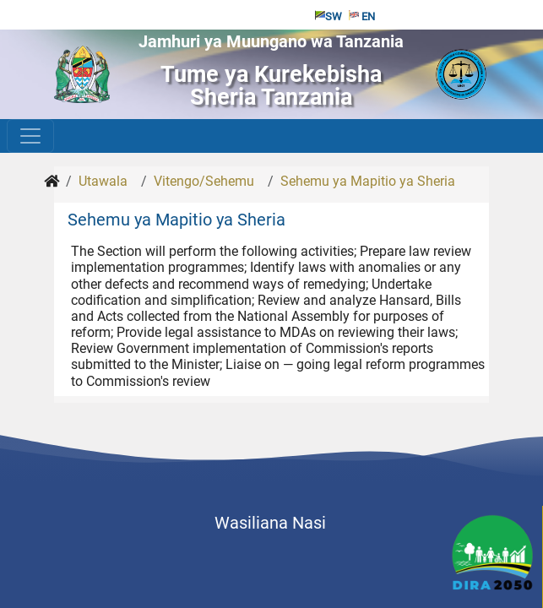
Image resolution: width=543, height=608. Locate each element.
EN (362, 16)
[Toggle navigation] (30, 136)
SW (328, 16)
